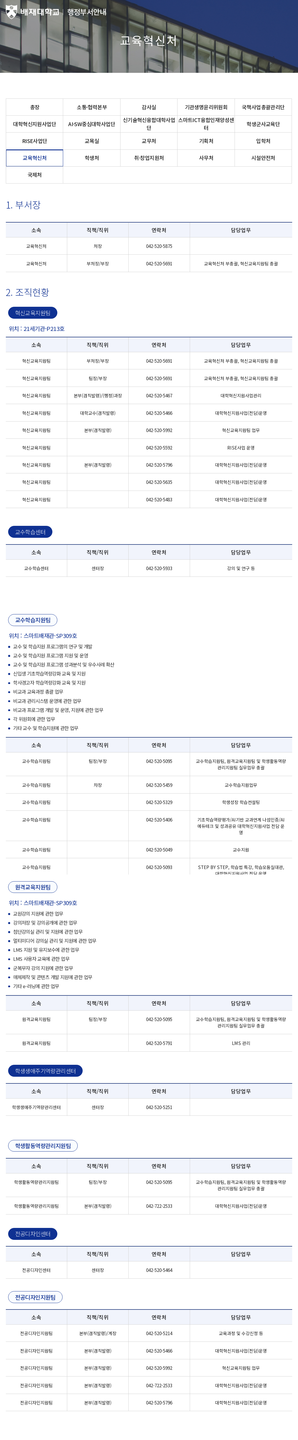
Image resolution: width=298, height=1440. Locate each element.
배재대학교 (32, 12)
